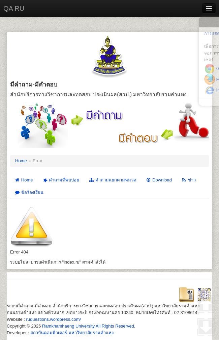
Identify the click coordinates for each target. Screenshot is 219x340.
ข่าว (188, 179)
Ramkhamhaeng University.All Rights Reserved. (88, 326)
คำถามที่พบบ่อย (60, 180)
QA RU (13, 8)
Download (159, 179)
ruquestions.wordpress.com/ (53, 319)
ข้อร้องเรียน (28, 192)
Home (21, 160)
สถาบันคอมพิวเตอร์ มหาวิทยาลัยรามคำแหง (72, 332)
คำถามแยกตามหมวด (112, 179)
